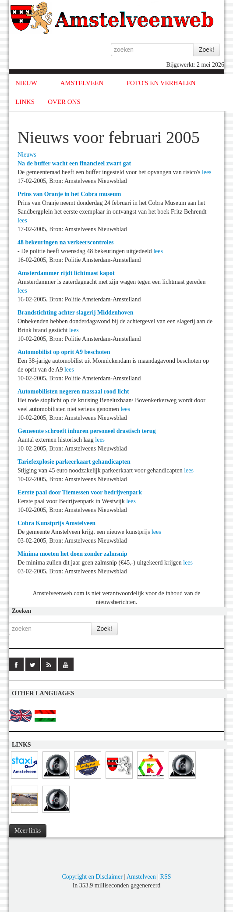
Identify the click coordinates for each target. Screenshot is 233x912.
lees (207, 172)
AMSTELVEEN (81, 82)
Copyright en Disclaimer (92, 876)
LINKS (25, 101)
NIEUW (26, 82)
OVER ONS (64, 101)
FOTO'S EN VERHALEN (161, 82)
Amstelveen (141, 876)
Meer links (27, 830)
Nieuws (27, 154)
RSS (165, 876)
